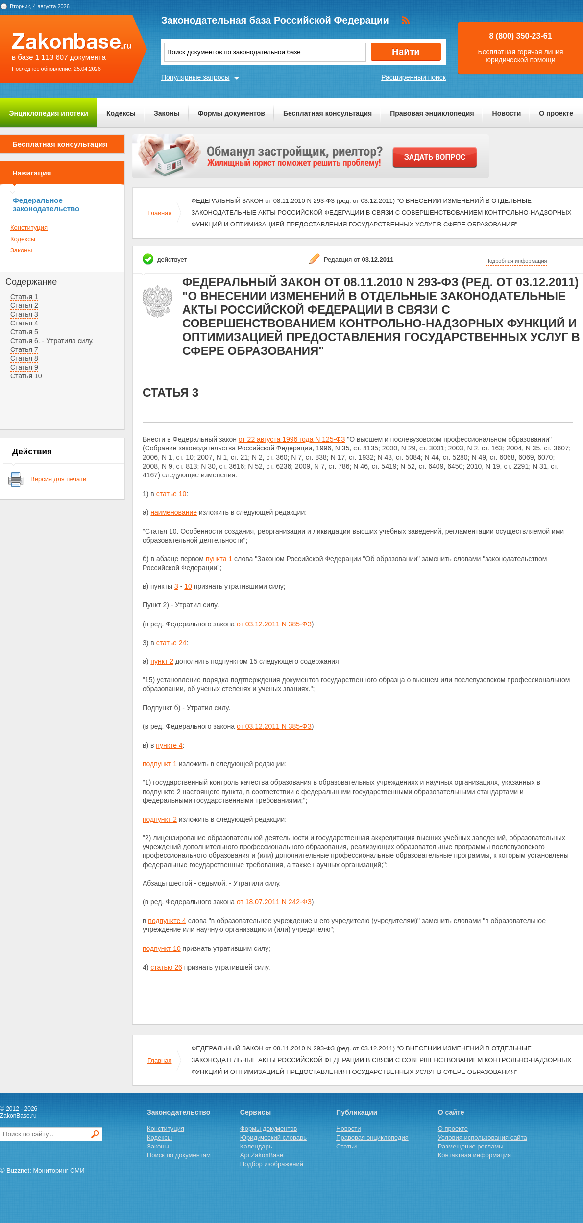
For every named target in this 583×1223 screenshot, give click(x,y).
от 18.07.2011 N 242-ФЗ (274, 902)
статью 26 (166, 967)
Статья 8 (24, 358)
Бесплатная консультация (327, 113)
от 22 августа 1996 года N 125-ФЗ (292, 439)
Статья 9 (24, 367)
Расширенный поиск (413, 77)
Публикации (356, 1112)
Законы (166, 113)
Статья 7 (24, 349)
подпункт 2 (160, 819)
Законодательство (178, 1112)
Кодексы (121, 113)
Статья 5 (24, 332)
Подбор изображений (271, 1164)
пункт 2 (161, 661)
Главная (159, 213)
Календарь (256, 1146)
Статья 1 (24, 296)
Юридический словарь (273, 1137)
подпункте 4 (167, 920)
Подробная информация (516, 261)
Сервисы (255, 1112)
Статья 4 (24, 323)
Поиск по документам (179, 1155)
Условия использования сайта (482, 1137)
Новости (506, 113)
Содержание (31, 282)
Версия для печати (58, 479)
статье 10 (171, 494)
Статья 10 (26, 376)
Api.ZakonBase (261, 1155)
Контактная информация (474, 1155)
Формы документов (231, 113)
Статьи (346, 1146)
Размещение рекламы (471, 1146)
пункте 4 (169, 745)
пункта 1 (219, 559)
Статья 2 (24, 305)
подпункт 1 (160, 764)
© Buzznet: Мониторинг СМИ (42, 1170)
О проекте (556, 113)
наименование (173, 512)
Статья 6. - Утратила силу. (52, 341)
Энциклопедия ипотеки (48, 113)
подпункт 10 (162, 948)
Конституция (29, 227)
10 (188, 586)
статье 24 (171, 643)
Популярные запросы (195, 77)
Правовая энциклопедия (432, 113)
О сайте (451, 1112)
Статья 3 (24, 314)
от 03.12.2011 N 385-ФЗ (274, 624)
